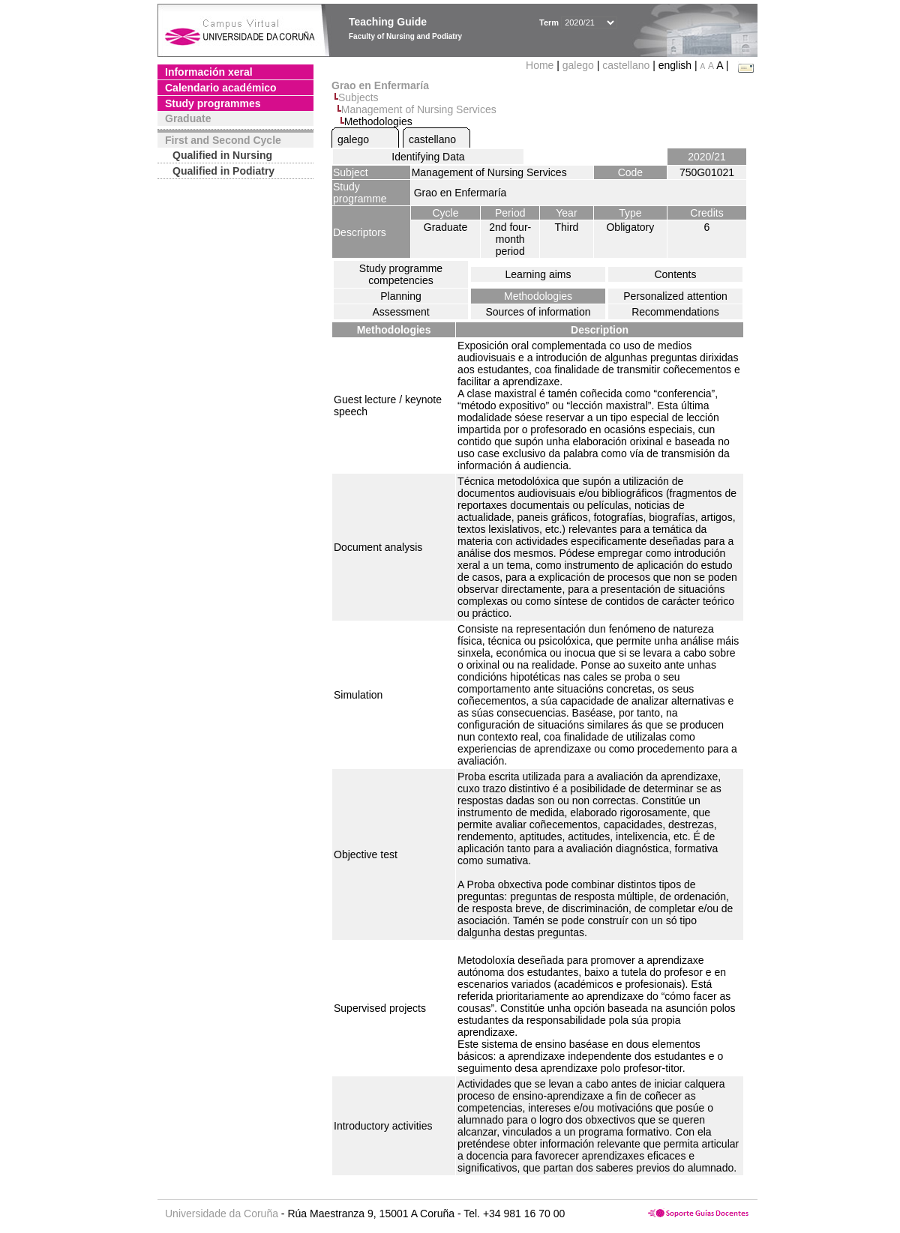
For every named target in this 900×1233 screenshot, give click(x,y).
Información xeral (209, 72)
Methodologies (538, 296)
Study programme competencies (400, 274)
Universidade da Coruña (221, 1214)
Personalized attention (675, 296)
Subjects (358, 97)
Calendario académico (221, 88)
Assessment (400, 312)
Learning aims (539, 274)
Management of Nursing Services (418, 109)
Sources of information (537, 312)
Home (541, 65)
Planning (401, 296)
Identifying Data (428, 157)
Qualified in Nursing (222, 155)
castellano (626, 65)
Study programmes (213, 103)
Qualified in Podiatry (223, 171)
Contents (675, 274)
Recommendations (675, 312)
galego (578, 65)
